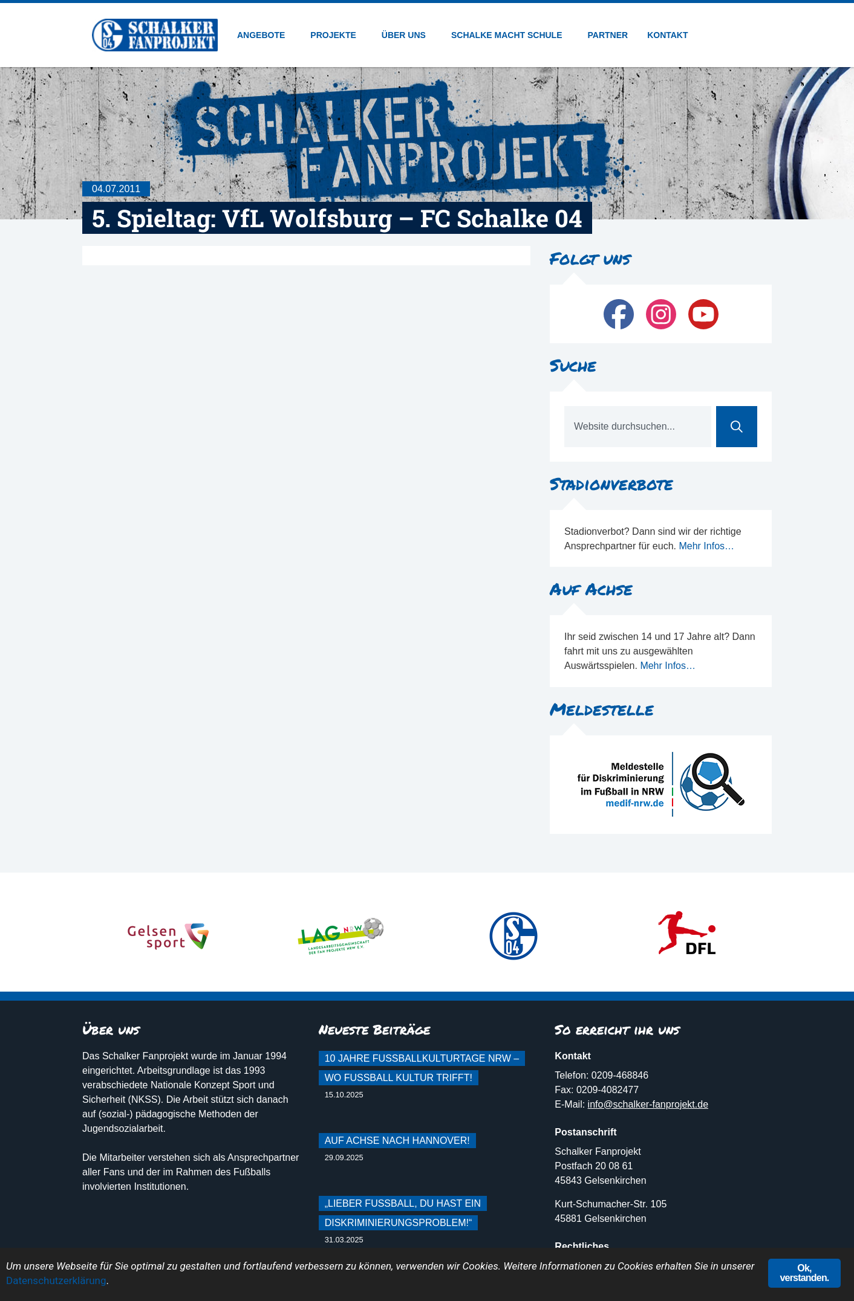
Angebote (264, 35)
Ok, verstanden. (804, 1273)
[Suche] (736, 426)
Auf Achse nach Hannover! (397, 1140)
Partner (608, 35)
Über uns (407, 35)
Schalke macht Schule (510, 35)
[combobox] (637, 426)
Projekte (336, 35)
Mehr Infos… (706, 546)
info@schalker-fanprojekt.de (648, 1104)
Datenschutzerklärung (56, 1280)
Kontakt (667, 35)
